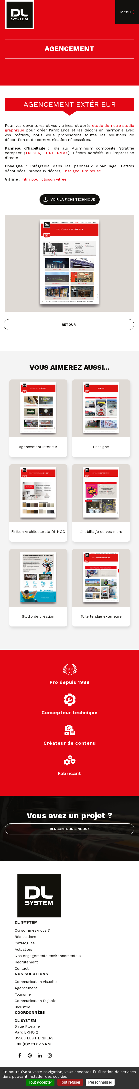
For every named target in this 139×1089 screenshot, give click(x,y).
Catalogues (25, 943)
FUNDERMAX (55, 153)
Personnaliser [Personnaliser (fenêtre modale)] (100, 1082)
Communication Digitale (35, 1001)
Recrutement (26, 962)
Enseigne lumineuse (82, 171)
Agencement (26, 988)
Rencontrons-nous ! (69, 829)
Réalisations (25, 937)
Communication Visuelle (36, 982)
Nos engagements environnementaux (48, 956)
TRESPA (32, 153)
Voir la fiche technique (73, 199)
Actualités (23, 949)
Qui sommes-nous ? (32, 930)
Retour (69, 324)
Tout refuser (70, 1082)
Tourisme (23, 994)
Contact (22, 968)
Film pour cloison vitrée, (44, 179)
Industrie (22, 1007)
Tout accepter (40, 1082)
